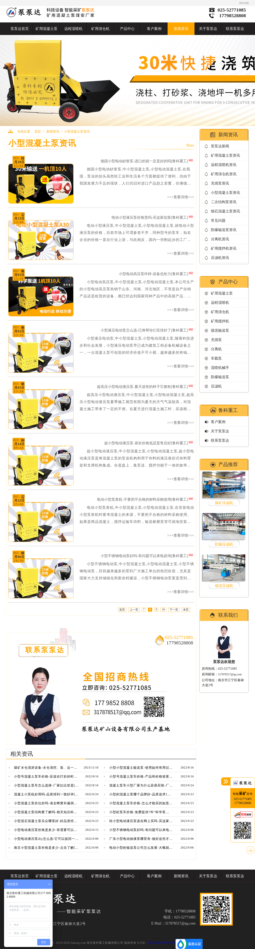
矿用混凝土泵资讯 (225, 155)
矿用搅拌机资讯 (223, 248)
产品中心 (127, 29)
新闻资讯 (181, 29)
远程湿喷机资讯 (223, 165)
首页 (37, 131)
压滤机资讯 (220, 258)
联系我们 (228, 615)
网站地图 (244, 3)
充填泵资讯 (220, 183)
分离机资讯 (220, 239)
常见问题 (218, 221)
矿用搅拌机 (220, 321)
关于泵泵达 (208, 29)
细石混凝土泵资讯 (225, 211)
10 (163, 609)
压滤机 (216, 386)
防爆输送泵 (220, 377)
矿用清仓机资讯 (223, 174)
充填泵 (216, 340)
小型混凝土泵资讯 (77, 131)
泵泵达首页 (20, 29)
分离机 (216, 349)
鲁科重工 (228, 410)
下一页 (174, 609)
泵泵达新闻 (220, 146)
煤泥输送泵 (220, 330)
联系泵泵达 (235, 29)
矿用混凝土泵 (46, 29)
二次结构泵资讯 (223, 202)
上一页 (134, 609)
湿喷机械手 (220, 368)
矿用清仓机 (100, 29)
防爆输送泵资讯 (223, 230)
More (190, 145)
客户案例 (154, 29)
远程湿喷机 (73, 29)
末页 (186, 609)
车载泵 (216, 358)
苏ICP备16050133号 (161, 942)
